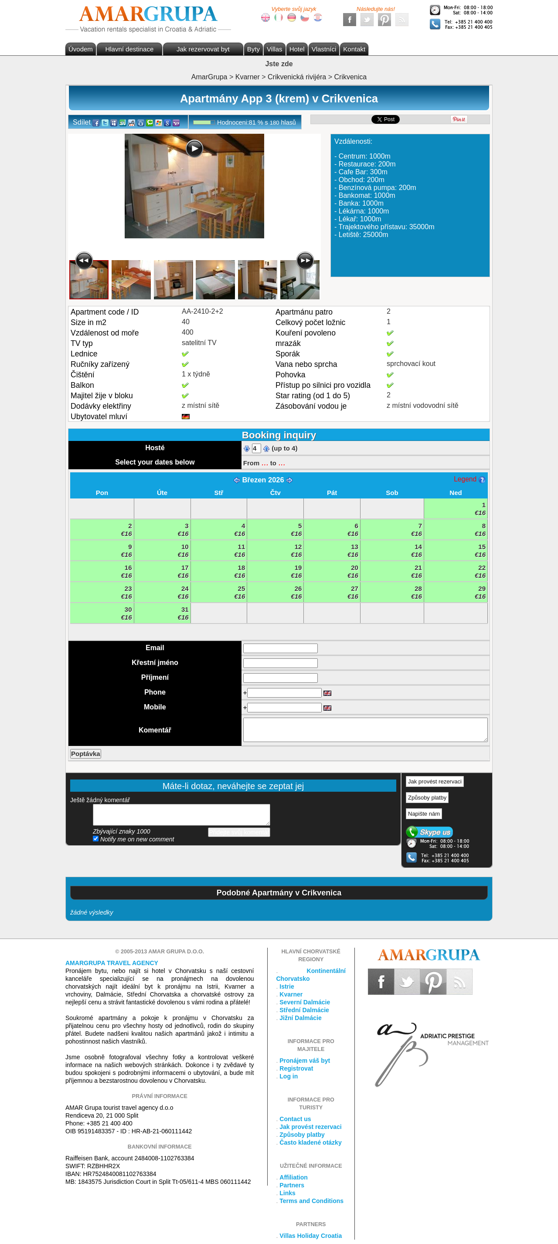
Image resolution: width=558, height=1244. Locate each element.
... (264, 462)
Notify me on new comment (133, 839)
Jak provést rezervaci (435, 781)
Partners (291, 1185)
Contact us (295, 1118)
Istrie (286, 986)
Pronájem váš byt (304, 1060)
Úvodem (80, 49)
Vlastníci (324, 49)
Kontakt (354, 49)
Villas (274, 49)
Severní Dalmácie (304, 1002)
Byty (253, 49)
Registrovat (296, 1068)
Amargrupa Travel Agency (111, 962)
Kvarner (291, 994)
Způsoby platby (427, 797)
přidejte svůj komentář (181, 815)
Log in (288, 1076)
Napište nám (424, 813)
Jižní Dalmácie (300, 1017)
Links (287, 1193)
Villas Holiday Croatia (310, 1235)
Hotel (297, 49)
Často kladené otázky (310, 1142)
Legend (469, 479)
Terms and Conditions (311, 1200)
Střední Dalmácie (304, 1010)
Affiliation (293, 1177)
